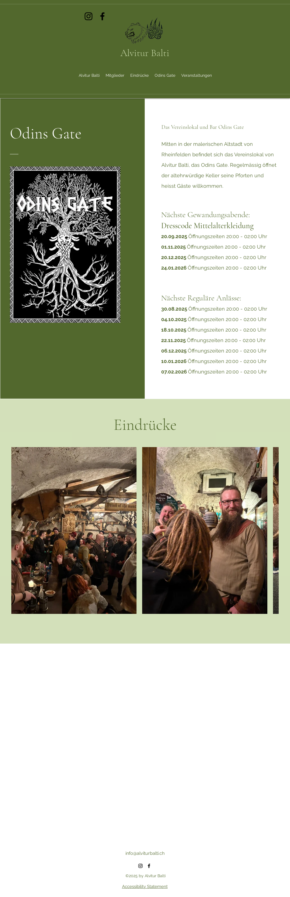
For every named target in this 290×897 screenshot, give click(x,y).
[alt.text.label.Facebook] (102, 16)
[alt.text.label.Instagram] (88, 16)
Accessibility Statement (145, 886)
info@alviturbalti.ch (145, 853)
